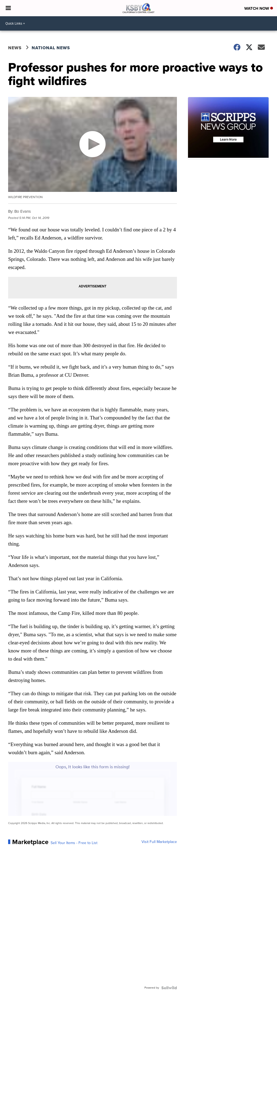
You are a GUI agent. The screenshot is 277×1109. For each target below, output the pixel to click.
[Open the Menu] (8, 8)
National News (51, 48)
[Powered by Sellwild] (169, 988)
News (15, 48)
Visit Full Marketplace (159, 842)
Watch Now (258, 8)
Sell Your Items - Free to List (74, 843)
